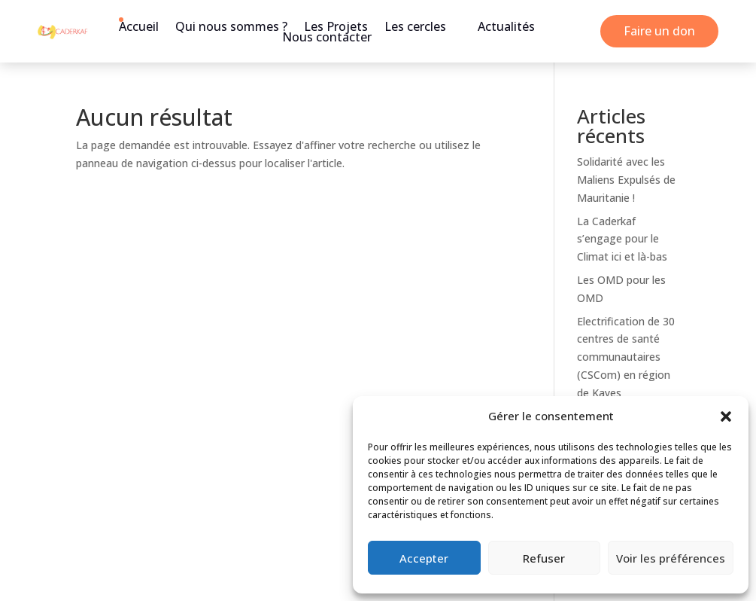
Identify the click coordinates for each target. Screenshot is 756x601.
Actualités (506, 26)
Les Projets (336, 26)
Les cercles (415, 26)
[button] (725, 416)
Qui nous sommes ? (231, 26)
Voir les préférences (670, 558)
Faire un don (659, 31)
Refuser (544, 558)
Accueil (139, 26)
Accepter (423, 558)
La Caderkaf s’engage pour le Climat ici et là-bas (622, 239)
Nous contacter (327, 37)
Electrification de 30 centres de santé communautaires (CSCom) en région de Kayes (626, 357)
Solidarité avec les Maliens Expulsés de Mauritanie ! (626, 179)
